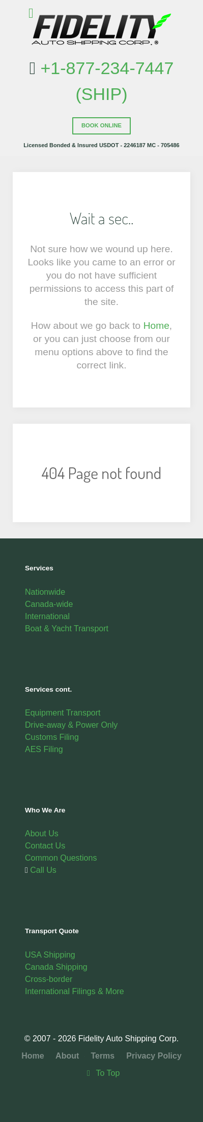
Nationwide (45, 592)
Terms (100, 1055)
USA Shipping (50, 954)
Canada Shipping (56, 967)
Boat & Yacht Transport (66, 628)
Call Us (42, 870)
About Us (42, 833)
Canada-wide (49, 604)
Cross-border (48, 979)
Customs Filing (52, 737)
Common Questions (61, 858)
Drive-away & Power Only (71, 725)
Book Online (101, 125)
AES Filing (44, 749)
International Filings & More (74, 991)
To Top (101, 1073)
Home (156, 325)
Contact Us (45, 845)
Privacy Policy (150, 1055)
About (64, 1055)
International (47, 616)
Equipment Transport (63, 712)
